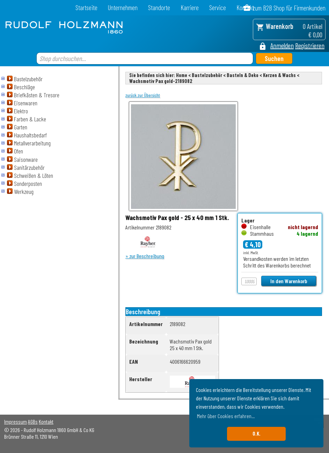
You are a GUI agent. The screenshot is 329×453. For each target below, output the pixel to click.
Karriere (190, 7)
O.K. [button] (257, 434)
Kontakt (46, 421)
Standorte (159, 7)
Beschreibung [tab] (143, 312)
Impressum (15, 421)
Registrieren (309, 45)
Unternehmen (123, 7)
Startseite (86, 7)
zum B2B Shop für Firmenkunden (289, 8)
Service (217, 7)
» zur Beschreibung (144, 255)
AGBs (33, 421)
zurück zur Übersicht (142, 95)
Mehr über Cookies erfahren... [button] (226, 416)
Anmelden (282, 45)
